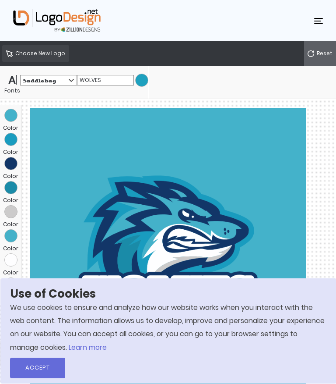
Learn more (88, 347)
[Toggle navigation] (318, 20)
